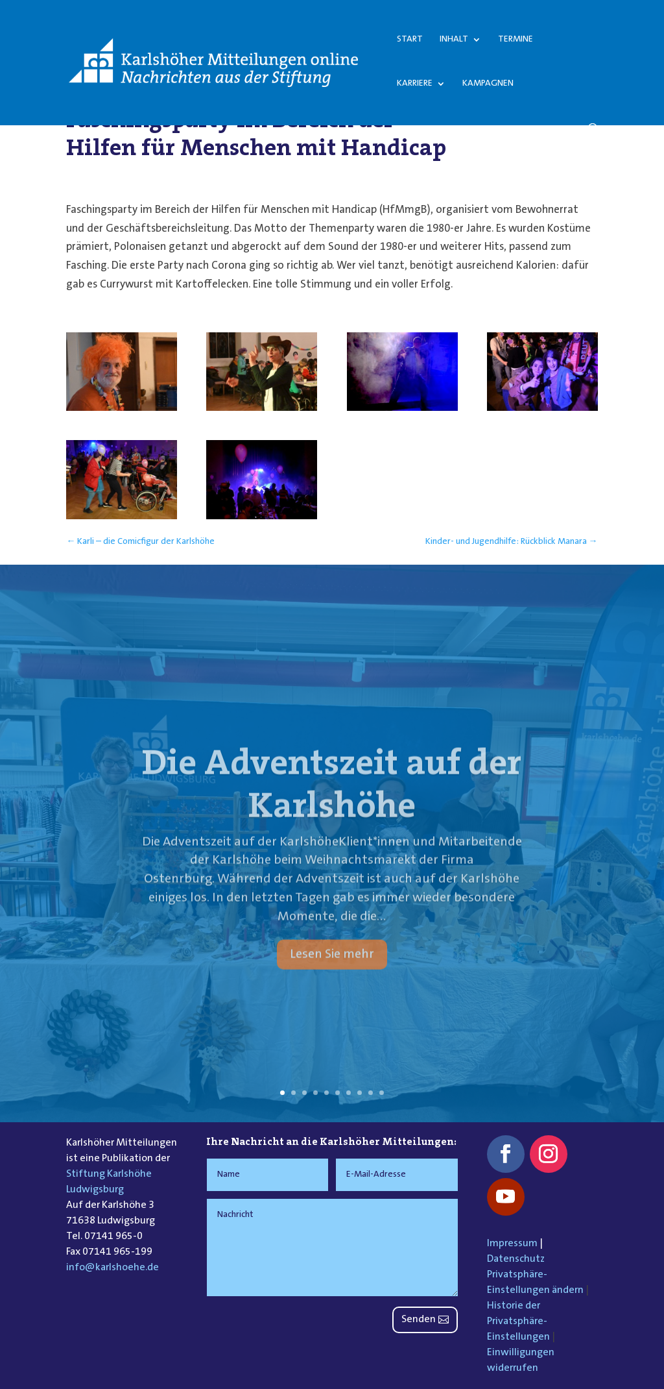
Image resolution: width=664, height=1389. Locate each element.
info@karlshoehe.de (112, 1267)
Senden (418, 1319)
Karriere (415, 83)
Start (410, 39)
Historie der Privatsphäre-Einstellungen (518, 1321)
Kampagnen (488, 83)
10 (381, 1092)
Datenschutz (516, 1259)
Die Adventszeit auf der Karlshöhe (331, 801)
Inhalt (454, 39)
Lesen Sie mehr (332, 971)
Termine (515, 39)
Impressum (512, 1243)
